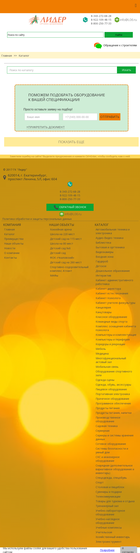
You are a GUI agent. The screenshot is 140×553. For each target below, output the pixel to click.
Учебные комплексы (109, 527)
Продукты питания (108, 408)
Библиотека (103, 242)
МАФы (54, 275)
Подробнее (107, 550)
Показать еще (71, 142)
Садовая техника (107, 426)
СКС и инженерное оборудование (108, 459)
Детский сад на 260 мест (66, 262)
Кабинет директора (108, 288)
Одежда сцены (105, 380)
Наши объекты (13, 243)
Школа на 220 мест (62, 234)
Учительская (104, 532)
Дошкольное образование (113, 271)
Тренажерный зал (107, 506)
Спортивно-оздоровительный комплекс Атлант (69, 269)
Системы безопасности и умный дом (112, 450)
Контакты (10, 257)
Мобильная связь (107, 366)
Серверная (102, 430)
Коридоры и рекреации (110, 344)
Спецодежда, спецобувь (111, 477)
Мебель (101, 349)
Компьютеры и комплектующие (116, 335)
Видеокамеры (104, 252)
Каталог (9, 234)
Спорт (100, 482)
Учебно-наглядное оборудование (108, 521)
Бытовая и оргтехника (110, 247)
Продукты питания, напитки (114, 413)
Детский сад (58, 253)
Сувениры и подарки (109, 492)
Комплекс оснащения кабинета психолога (116, 328)
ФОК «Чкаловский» (62, 257)
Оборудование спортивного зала (114, 373)
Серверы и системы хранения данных (114, 437)
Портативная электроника (113, 394)
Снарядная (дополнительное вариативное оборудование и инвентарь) (115, 469)
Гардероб (102, 261)
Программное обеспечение (113, 403)
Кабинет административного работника (114, 282)
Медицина (102, 353)
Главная (6, 55)
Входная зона (104, 256)
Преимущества (13, 239)
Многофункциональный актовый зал (111, 360)
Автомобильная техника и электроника (113, 231)
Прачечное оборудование (112, 398)
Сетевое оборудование (111, 444)
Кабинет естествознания (112, 293)
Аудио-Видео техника (109, 238)
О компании (11, 253)
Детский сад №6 (60, 248)
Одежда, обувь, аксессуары (113, 384)
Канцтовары (104, 312)
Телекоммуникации (108, 496)
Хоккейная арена (61, 229)
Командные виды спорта (111, 321)
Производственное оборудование (108, 419)
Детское (101, 266)
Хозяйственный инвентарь (113, 537)
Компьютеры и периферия (113, 339)
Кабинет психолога (108, 298)
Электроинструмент (109, 541)
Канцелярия (103, 307)
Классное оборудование (111, 317)
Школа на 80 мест (61, 243)
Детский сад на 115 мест (66, 239)
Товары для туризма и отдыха (115, 501)
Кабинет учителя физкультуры (115, 303)
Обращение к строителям (115, 45)
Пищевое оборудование (111, 389)
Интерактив (103, 275)
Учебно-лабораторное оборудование (110, 512)
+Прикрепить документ (45, 127)
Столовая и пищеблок (110, 487)
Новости (9, 248)
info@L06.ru (128, 19)
